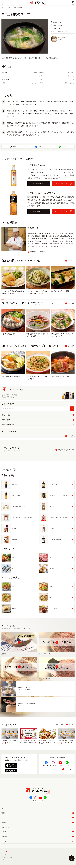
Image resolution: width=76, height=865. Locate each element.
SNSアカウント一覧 (38, 801)
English (4, 851)
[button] (58, 724)
